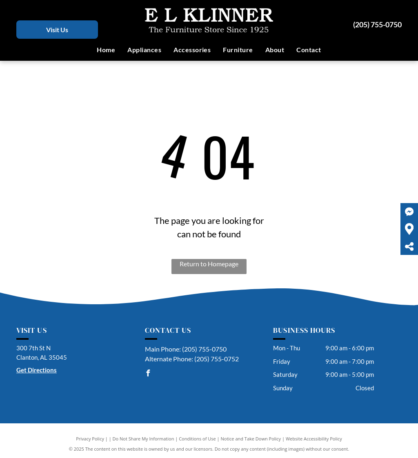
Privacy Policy (90, 439)
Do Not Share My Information (143, 439)
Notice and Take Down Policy (251, 439)
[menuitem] (106, 50)
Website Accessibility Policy (314, 439)
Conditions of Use (197, 439)
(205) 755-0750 (377, 24)
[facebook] (148, 374)
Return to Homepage (209, 264)
